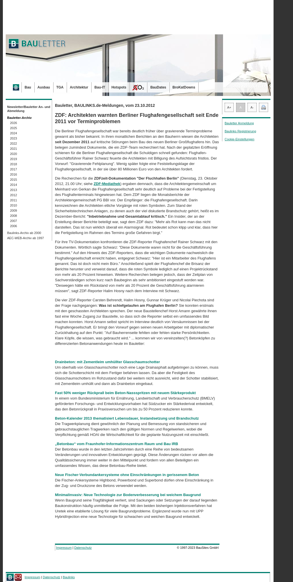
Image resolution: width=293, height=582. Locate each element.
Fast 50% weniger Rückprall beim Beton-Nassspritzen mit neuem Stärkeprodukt (125, 393)
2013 (13, 190)
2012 (13, 195)
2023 (13, 138)
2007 (13, 221)
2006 (13, 226)
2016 (13, 174)
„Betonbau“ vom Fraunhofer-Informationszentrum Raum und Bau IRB (116, 444)
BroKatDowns (184, 87)
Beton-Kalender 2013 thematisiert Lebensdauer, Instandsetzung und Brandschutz (127, 418)
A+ (229, 107)
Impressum (64, 547)
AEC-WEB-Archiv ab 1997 (25, 238)
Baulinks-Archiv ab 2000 (24, 233)
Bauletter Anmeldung (239, 123)
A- (252, 107)
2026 (13, 123)
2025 (13, 128)
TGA (60, 87)
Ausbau (43, 87)
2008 (13, 215)
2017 (13, 169)
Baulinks (69, 577)
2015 (13, 179)
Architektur (79, 87)
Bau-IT (99, 87)
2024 (13, 133)
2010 (13, 205)
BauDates (158, 87)
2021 (13, 148)
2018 (13, 164)
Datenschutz (83, 547)
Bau (28, 87)
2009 (13, 210)
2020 (13, 154)
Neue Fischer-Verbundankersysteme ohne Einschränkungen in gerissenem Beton (127, 475)
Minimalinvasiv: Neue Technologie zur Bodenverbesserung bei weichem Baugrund (128, 495)
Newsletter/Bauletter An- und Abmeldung (28, 109)
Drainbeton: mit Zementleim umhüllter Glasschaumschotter (107, 362)
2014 (13, 184)
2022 (13, 143)
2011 (13, 200)
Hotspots (118, 87)
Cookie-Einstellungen (239, 139)
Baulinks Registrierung (240, 131)
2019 (13, 159)
